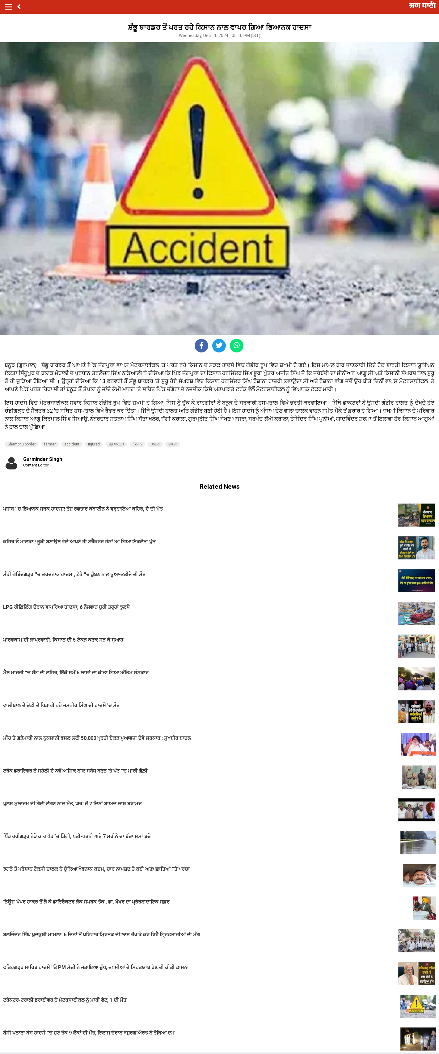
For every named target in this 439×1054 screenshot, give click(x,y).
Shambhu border (22, 444)
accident (71, 444)
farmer (50, 444)
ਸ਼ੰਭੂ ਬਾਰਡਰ (116, 444)
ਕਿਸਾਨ (137, 444)
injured (94, 444)
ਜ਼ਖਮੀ (172, 444)
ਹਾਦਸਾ (155, 444)
